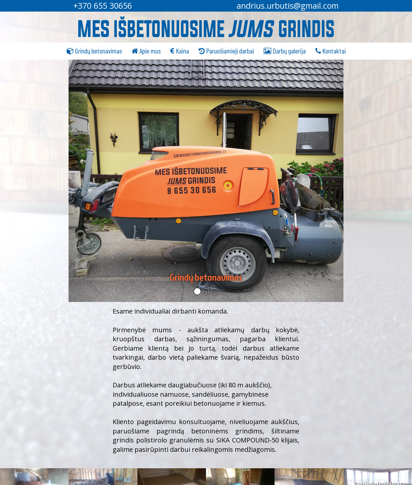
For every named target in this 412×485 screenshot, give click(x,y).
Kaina (179, 50)
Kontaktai (330, 50)
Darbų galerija (285, 50)
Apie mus (146, 50)
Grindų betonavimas (94, 50)
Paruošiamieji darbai (226, 50)
